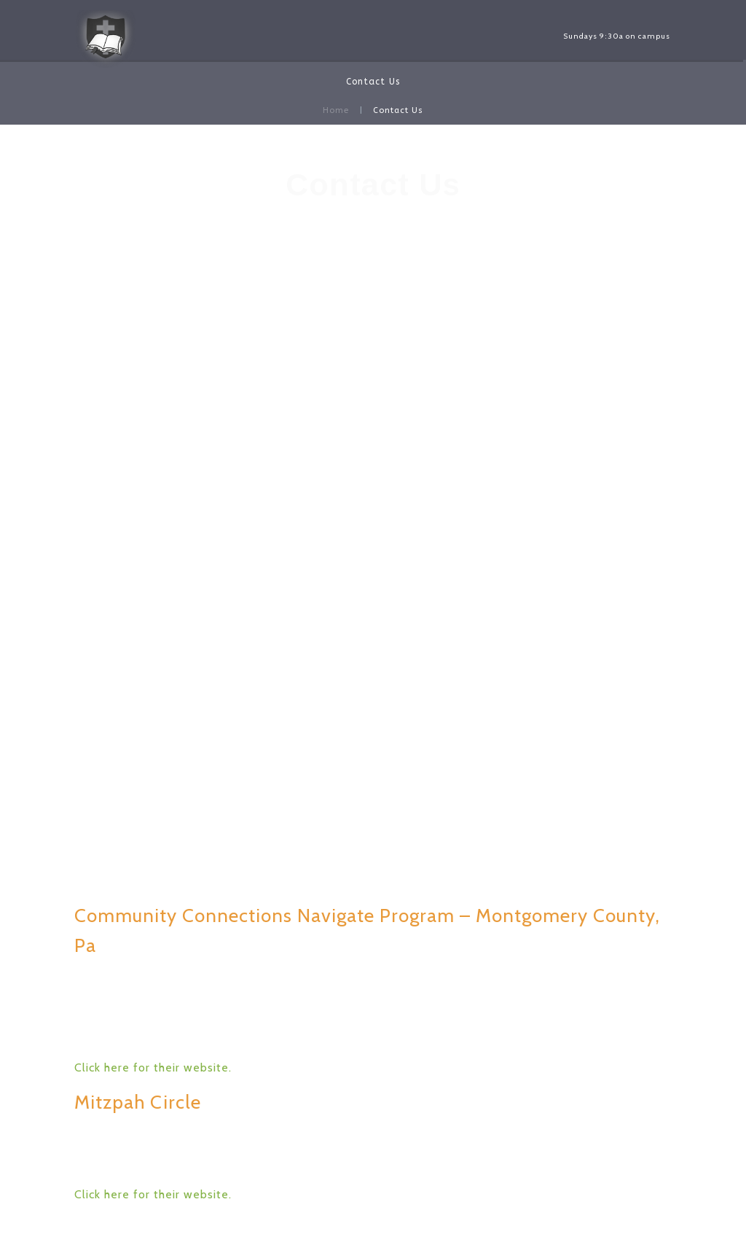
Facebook (376, 314)
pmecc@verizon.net (373, 284)
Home (336, 110)
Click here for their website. (153, 1067)
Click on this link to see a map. (373, 761)
